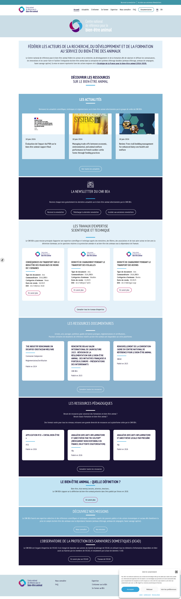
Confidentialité (147, 595)
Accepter (130, 589)
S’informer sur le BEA (99, 584)
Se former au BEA (98, 588)
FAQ (56, 584)
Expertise (95, 580)
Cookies (141, 595)
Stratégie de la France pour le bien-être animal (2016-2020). (122, 63)
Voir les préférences (168, 589)
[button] (176, 572)
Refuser (149, 589)
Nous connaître (60, 580)
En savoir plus (33, 293)
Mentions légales (156, 595)
